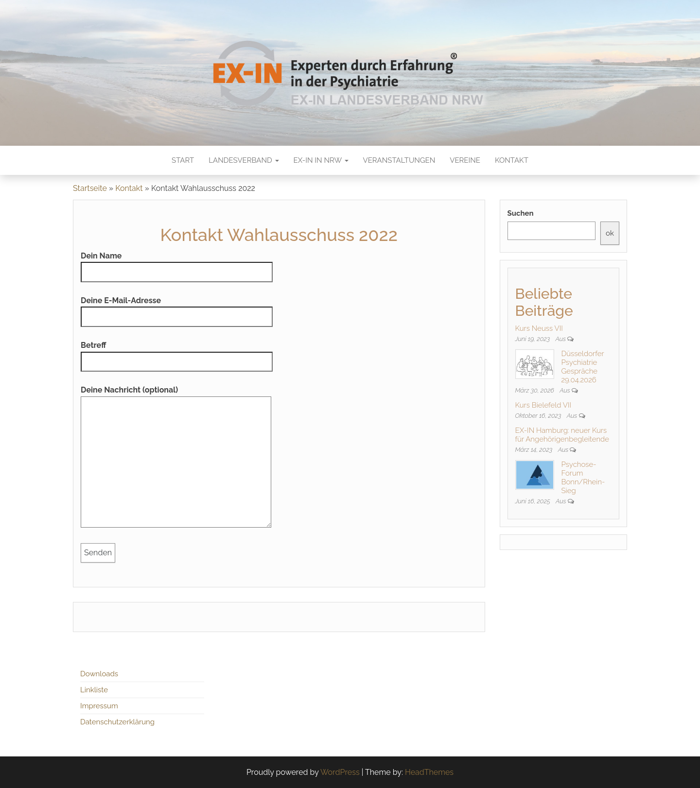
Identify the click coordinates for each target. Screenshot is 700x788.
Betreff (177, 353)
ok (610, 233)
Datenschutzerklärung (117, 722)
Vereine (465, 160)
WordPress (340, 772)
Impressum (99, 706)
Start (183, 160)
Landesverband (244, 160)
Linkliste (94, 689)
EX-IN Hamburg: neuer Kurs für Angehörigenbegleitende (562, 435)
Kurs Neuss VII (539, 328)
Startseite (90, 188)
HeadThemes (429, 772)
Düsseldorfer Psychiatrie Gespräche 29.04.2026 (582, 366)
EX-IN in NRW (321, 160)
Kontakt (511, 160)
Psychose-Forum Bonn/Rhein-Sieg (583, 477)
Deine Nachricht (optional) (176, 459)
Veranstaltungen (399, 160)
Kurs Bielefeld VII (543, 405)
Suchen (521, 213)
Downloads (99, 673)
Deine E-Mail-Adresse (177, 309)
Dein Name (177, 264)
